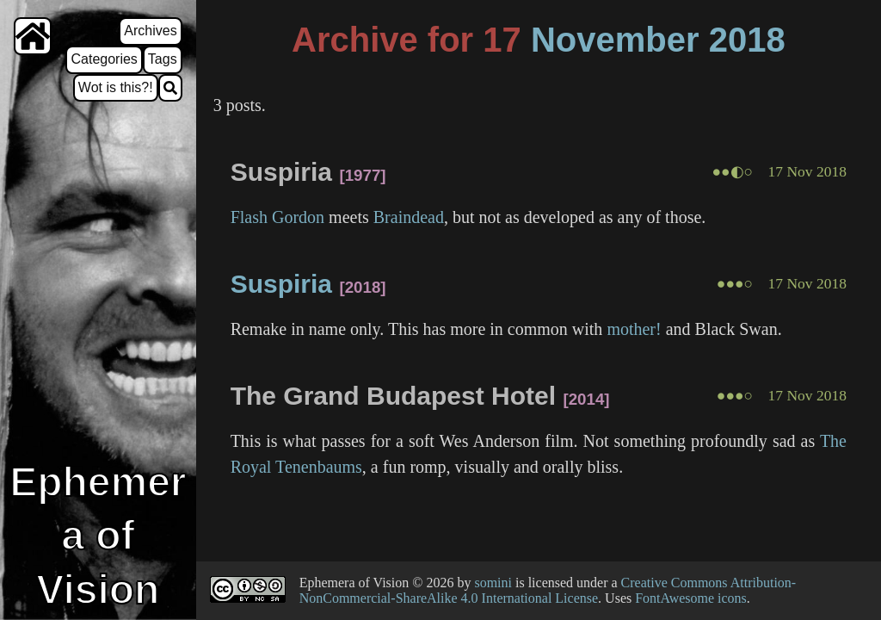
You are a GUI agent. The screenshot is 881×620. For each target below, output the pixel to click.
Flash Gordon (277, 217)
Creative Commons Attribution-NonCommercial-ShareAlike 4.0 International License (548, 590)
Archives (150, 30)
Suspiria (281, 172)
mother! (634, 328)
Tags (162, 59)
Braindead (408, 217)
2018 (747, 40)
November (615, 40)
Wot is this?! (115, 87)
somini (493, 582)
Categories (104, 59)
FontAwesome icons (691, 598)
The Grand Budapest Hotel (393, 395)
